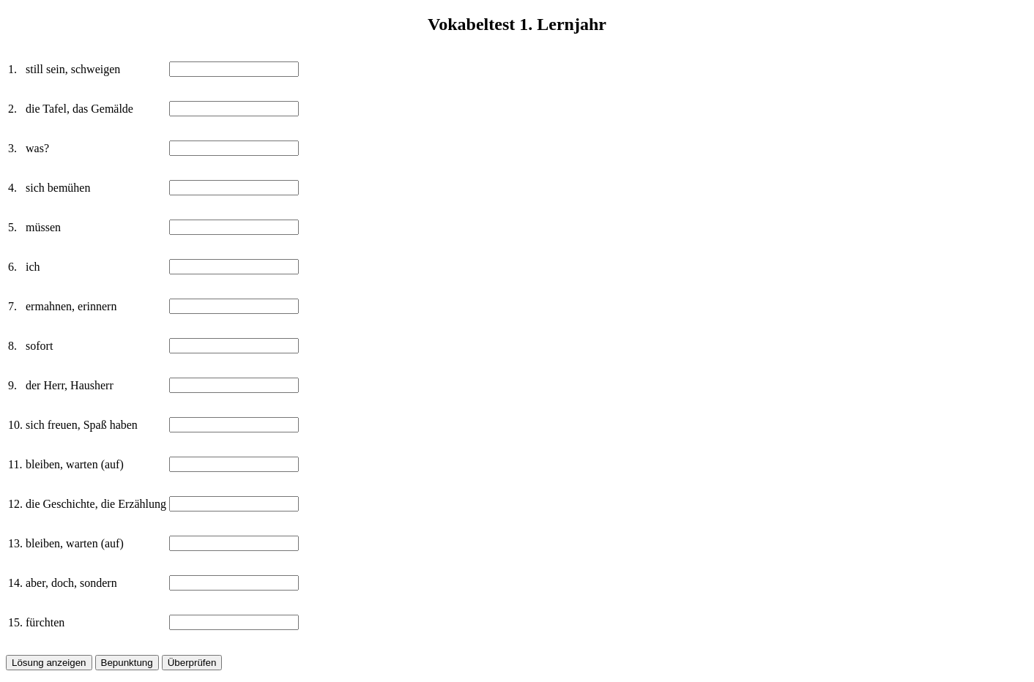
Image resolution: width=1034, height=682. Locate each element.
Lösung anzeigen (49, 662)
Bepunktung (127, 662)
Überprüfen (192, 662)
